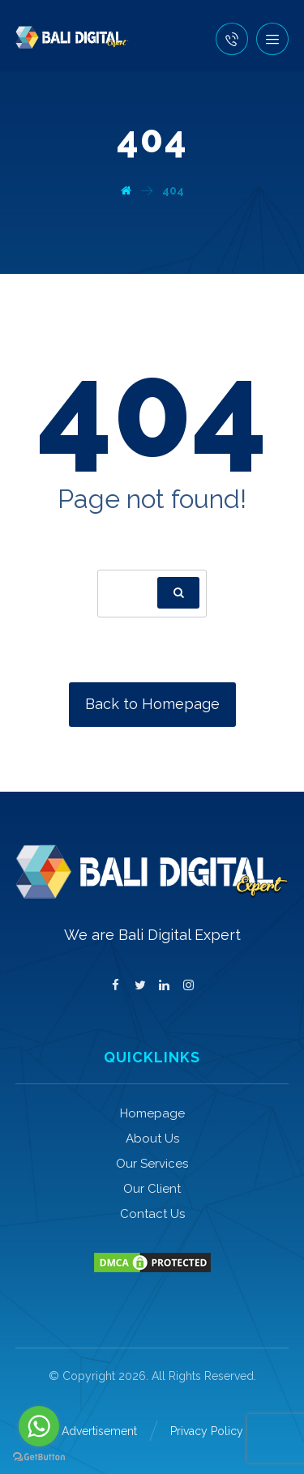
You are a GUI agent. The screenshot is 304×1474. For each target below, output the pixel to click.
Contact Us (152, 1214)
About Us (152, 1138)
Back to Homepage (152, 703)
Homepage (152, 1113)
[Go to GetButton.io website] (39, 1457)
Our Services (152, 1163)
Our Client (152, 1188)
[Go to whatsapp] (39, 1426)
